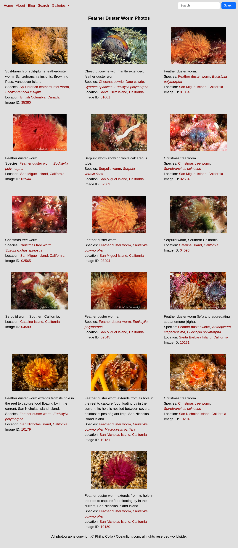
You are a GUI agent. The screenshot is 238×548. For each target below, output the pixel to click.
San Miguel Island (192, 87)
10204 (184, 419)
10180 (105, 527)
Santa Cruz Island (113, 92)
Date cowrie (135, 82)
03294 (105, 261)
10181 (105, 440)
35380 (26, 102)
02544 (26, 179)
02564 (184, 179)
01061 (105, 97)
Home (8, 5)
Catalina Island (190, 245)
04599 (26, 327)
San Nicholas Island (35, 424)
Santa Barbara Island (195, 337)
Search (43, 5)
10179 (26, 429)
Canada (53, 97)
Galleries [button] (59, 5)
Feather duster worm (194, 76)
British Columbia (33, 97)
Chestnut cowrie (111, 82)
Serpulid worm (110, 169)
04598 (184, 250)
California (136, 92)
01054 (184, 92)
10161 (184, 342)
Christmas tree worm (194, 163)
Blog (31, 5)
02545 (105, 337)
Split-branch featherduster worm (44, 87)
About (20, 5)
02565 (26, 261)
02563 (105, 184)
